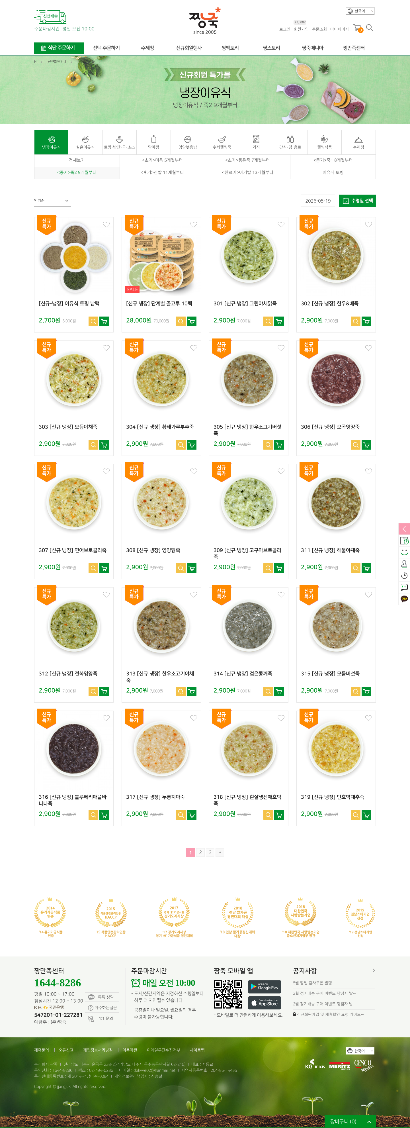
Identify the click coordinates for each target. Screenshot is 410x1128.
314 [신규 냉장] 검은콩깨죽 (243, 674)
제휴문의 (41, 1050)
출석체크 (404, 564)
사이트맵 (197, 1050)
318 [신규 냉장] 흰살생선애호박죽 (247, 800)
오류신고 (66, 1050)
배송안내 (404, 541)
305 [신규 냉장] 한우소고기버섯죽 (247, 430)
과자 (256, 147)
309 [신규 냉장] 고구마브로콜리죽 (247, 554)
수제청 (358, 147)
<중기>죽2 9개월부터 (77, 172)
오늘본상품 (404, 576)
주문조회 (319, 29)
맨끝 (220, 852)
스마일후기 (404, 552)
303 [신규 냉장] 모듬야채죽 (68, 427)
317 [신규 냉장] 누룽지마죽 (155, 797)
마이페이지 (339, 29)
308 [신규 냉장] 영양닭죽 (153, 550)
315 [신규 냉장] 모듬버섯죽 (330, 674)
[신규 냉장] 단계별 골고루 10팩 (159, 304)
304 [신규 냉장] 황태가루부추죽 (160, 427)
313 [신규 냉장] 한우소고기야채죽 (160, 677)
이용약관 (129, 1050)
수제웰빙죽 (222, 147)
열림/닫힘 (404, 529)
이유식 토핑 (333, 172)
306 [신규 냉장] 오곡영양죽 (330, 427)
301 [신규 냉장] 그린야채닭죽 (245, 304)
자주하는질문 (102, 1008)
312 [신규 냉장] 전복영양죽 (68, 674)
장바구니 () (343, 1121)
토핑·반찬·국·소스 (119, 147)
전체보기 (77, 160)
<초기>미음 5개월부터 (162, 160)
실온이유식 (85, 147)
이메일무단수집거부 (163, 1050)
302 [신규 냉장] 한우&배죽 (329, 304)
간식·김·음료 (290, 147)
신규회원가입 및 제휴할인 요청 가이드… (330, 1014)
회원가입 (301, 28)
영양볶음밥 (188, 147)
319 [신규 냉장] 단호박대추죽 (332, 797)
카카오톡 (404, 599)
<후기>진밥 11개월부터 (162, 172)
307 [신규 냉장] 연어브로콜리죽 (72, 550)
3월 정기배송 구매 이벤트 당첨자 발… (324, 993)
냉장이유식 (51, 147)
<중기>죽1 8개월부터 (333, 160)
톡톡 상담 (101, 997)
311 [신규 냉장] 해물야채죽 (330, 550)
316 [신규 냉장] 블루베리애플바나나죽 (72, 800)
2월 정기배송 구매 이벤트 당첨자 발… (324, 1004)
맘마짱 (153, 147)
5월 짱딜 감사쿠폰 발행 (312, 983)
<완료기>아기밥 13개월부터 (247, 172)
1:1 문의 (404, 587)
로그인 (284, 29)
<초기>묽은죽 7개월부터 (247, 160)
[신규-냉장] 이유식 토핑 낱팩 (69, 304)
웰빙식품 (324, 147)
